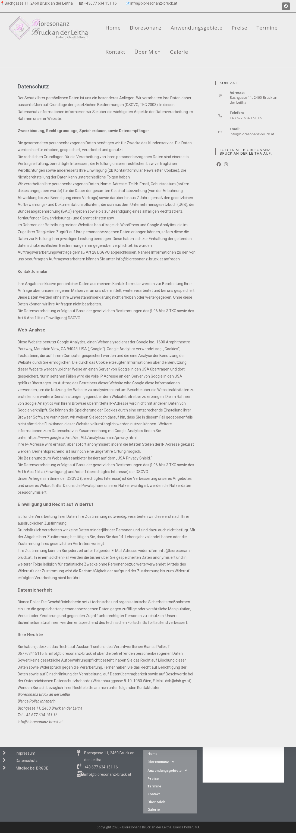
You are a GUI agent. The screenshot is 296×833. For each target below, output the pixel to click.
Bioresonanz (146, 27)
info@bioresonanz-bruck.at (153, 3)
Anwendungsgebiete (197, 27)
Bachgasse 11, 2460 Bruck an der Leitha (39, 3)
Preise (239, 27)
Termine (267, 27)
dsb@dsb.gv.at (177, 681)
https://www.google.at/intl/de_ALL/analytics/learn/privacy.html (82, 437)
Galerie (179, 51)
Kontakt (115, 51)
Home (113, 27)
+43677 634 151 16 (100, 3)
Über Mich (147, 51)
